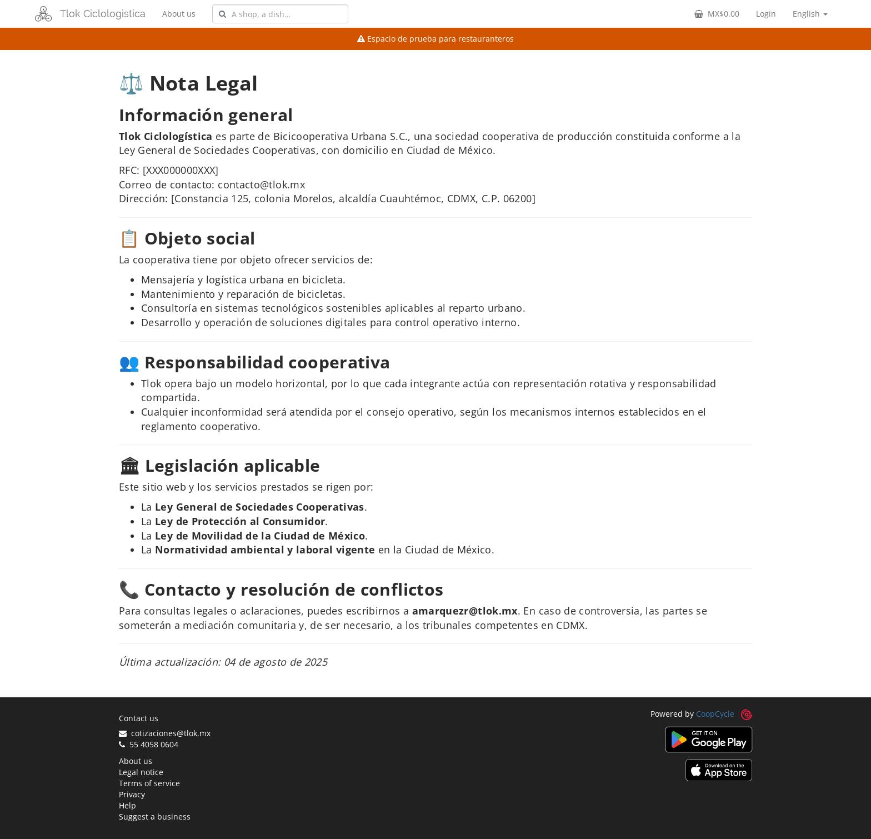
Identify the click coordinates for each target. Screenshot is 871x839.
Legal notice (141, 772)
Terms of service (149, 783)
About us (179, 13)
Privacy (132, 794)
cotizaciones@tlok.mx (165, 733)
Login (766, 13)
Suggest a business (155, 816)
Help (127, 805)
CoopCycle (715, 713)
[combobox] (280, 13)
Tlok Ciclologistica (103, 13)
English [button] (810, 13)
